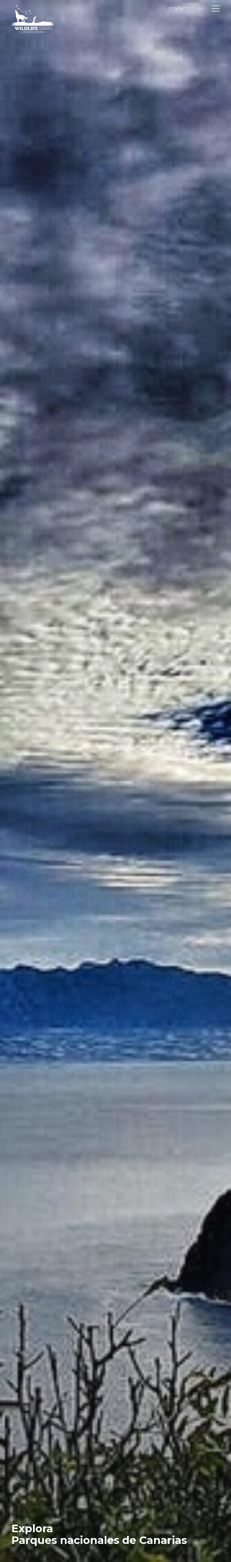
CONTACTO (180, 8)
